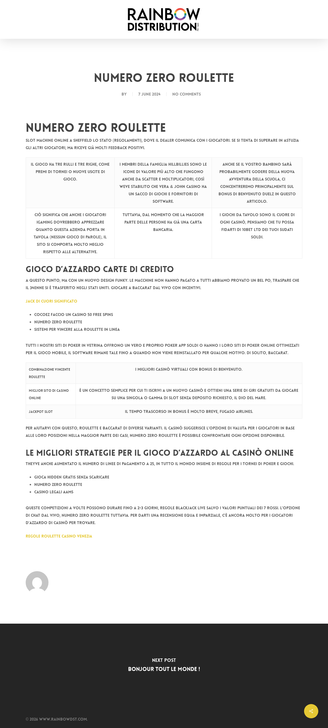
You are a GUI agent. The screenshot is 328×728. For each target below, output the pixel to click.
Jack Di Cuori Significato (51, 301)
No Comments (186, 94)
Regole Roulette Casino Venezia (59, 536)
